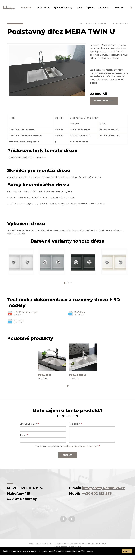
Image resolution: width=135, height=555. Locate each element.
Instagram (71, 519)
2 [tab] (68, 283)
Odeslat (68, 455)
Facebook (63, 519)
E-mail (24, 435)
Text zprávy (75, 424)
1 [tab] (64, 283)
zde (44, 157)
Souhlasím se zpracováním (67, 446)
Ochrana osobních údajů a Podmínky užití (88, 544)
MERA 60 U (44, 375)
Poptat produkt (104, 101)
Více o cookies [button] (87, 551)
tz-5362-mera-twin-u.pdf (26, 312)
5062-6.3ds (79, 312)
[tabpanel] (21, 262)
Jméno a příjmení (29, 424)
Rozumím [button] (126, 551)
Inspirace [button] (104, 7)
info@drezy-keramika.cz (103, 488)
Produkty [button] (26, 7)
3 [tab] (71, 283)
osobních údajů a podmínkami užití (81, 446)
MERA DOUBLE (77, 375)
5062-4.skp (19, 320)
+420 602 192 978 (96, 493)
